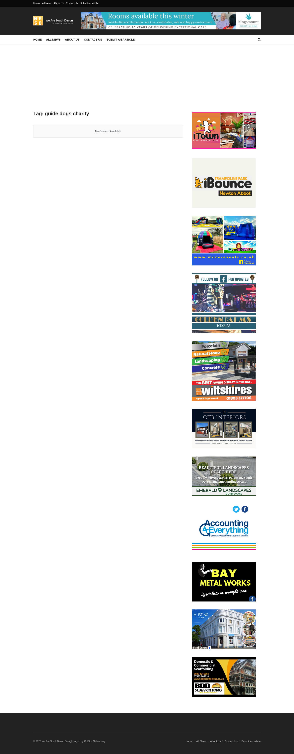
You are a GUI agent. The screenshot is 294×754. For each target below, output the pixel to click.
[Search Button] (259, 40)
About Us (59, 3)
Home (36, 3)
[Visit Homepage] (54, 20)
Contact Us (72, 3)
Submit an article (89, 3)
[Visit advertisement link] (171, 20)
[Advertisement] (147, 74)
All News (46, 3)
